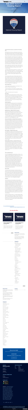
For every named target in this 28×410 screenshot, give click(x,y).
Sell (15, 367)
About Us (19, 368)
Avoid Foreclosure (17, 246)
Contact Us (14, 357)
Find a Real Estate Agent (6, 315)
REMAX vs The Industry (17, 275)
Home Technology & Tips (6, 322)
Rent (15, 276)
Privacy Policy (14, 408)
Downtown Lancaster (5, 314)
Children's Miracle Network (6, 312)
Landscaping (4, 329)
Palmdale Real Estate (17, 245)
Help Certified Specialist (5, 317)
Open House (4, 332)
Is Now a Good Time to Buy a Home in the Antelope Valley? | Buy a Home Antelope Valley (8, 297)
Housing (4, 324)
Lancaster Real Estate (17, 244)
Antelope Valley (16, 242)
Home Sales (4, 321)
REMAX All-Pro (16, 272)
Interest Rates (16, 267)
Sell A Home (16, 278)
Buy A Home (16, 247)
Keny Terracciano (17, 274)
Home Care (4, 319)
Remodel (4, 337)
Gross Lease (16, 277)
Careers (19, 367)
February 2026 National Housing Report (8, 223)
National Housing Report (17, 268)
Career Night (16, 271)
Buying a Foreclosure (17, 250)
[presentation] (1, 408)
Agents (19, 366)
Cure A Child (4, 313)
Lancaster (4, 368)
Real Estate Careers (5, 334)
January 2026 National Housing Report (19, 223)
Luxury (16, 368)
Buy (15, 366)
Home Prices (4, 320)
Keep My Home (4, 326)
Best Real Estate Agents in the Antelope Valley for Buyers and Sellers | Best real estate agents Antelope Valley (19, 238)
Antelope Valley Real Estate (18, 243)
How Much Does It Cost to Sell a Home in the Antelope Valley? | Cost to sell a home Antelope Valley (20, 234)
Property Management (6, 377)
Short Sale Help (4, 341)
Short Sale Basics (5, 340)
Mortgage (4, 330)
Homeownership (5, 323)
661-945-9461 (5, 369)
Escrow (4, 375)
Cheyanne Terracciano (17, 273)
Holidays (4, 318)
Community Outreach (17, 251)
